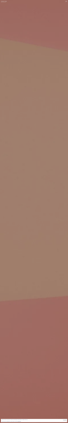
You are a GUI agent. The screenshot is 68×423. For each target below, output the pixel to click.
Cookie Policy (19, 421)
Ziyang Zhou (4, 1)
